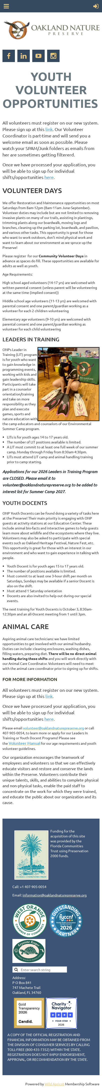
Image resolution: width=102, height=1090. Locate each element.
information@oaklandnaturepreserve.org (55, 895)
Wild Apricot (54, 1084)
